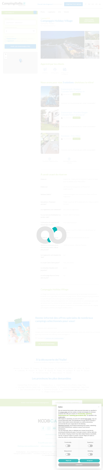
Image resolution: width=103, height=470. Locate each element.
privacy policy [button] (63, 412)
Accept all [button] (90, 460)
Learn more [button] (79, 464)
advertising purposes (63, 425)
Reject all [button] (68, 460)
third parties (88, 419)
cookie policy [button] (61, 417)
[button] (98, 406)
